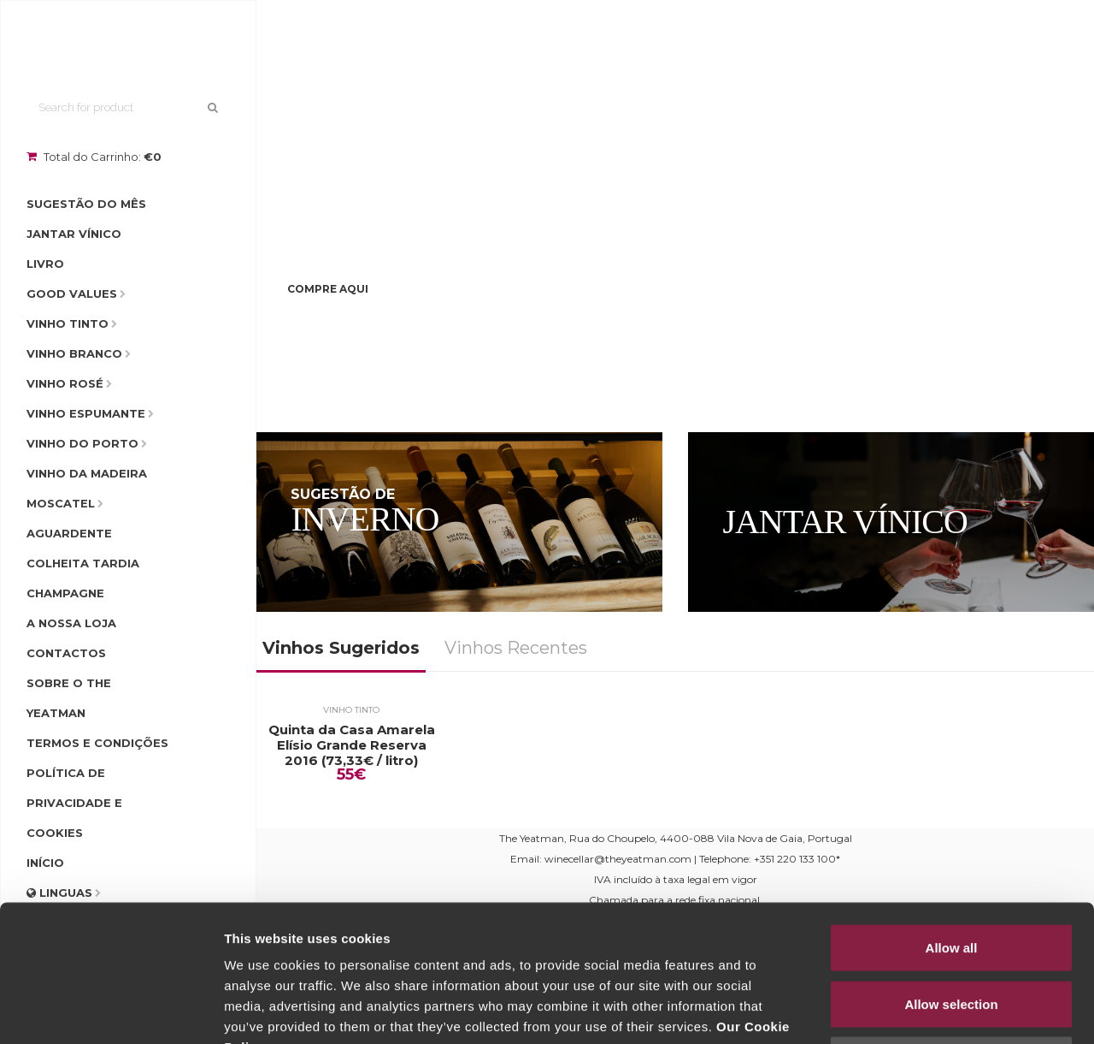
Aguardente (69, 533)
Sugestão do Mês (86, 204)
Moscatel (60, 503)
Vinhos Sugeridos (341, 648)
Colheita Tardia (82, 563)
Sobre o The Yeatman (68, 698)
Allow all (952, 819)
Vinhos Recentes (515, 648)
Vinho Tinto (67, 323)
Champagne (65, 593)
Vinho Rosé (64, 383)
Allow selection (950, 876)
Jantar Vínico (73, 233)
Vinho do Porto (82, 443)
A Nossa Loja (71, 623)
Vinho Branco (74, 353)
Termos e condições (97, 743)
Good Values (71, 293)
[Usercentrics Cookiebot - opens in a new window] (110, 1010)
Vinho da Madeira (86, 473)
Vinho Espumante (85, 413)
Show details (897, 1010)
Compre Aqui (327, 288)
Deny (952, 931)
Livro (45, 263)
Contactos (66, 653)
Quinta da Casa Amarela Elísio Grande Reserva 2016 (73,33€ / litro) (351, 745)
